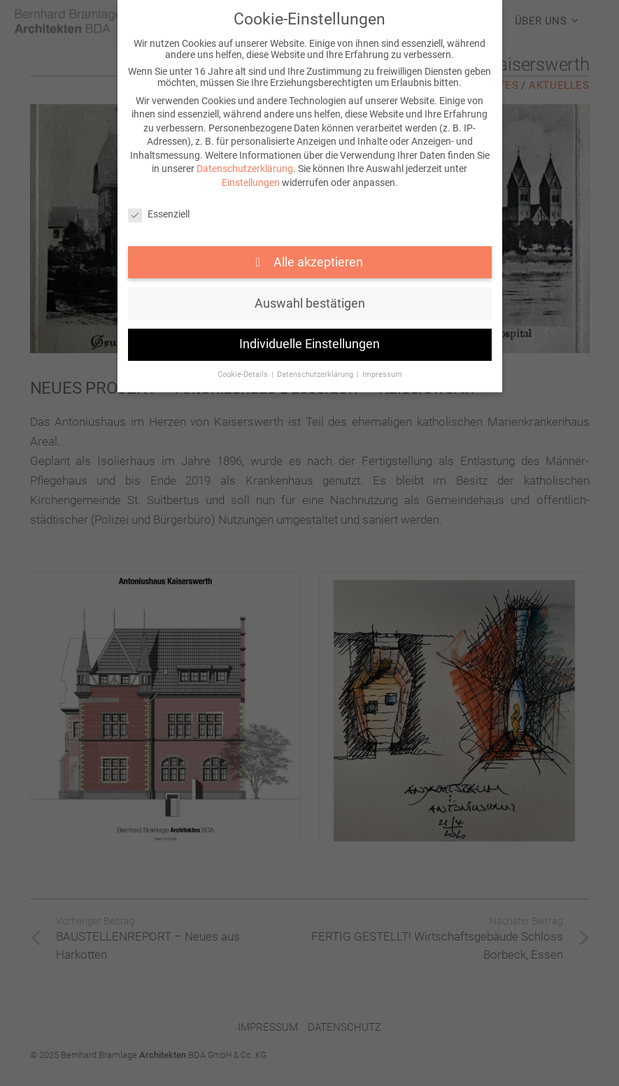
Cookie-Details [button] (244, 374)
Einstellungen (251, 182)
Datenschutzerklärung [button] (316, 374)
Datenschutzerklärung (245, 168)
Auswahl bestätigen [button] (310, 303)
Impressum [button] (382, 374)
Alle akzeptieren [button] (317, 262)
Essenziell (159, 214)
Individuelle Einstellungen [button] (309, 344)
